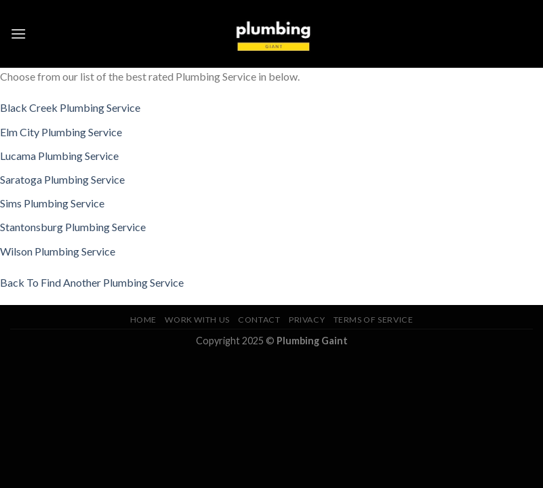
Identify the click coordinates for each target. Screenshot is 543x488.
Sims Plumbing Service (52, 203)
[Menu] (18, 33)
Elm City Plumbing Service (61, 131)
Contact (259, 319)
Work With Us (197, 319)
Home (143, 319)
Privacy (307, 319)
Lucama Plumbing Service (59, 155)
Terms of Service (374, 319)
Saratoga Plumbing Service (62, 179)
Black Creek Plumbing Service (70, 107)
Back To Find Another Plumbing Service (92, 282)
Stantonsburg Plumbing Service (73, 226)
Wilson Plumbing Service (57, 251)
